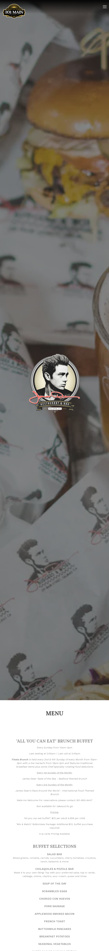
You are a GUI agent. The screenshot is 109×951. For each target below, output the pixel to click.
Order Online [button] (54, 947)
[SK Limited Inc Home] (14, 11)
